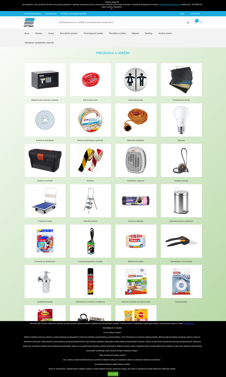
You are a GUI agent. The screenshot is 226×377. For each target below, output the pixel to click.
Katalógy (148, 33)
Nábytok (135, 33)
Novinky (38, 33)
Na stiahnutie (50, 13)
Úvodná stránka (165, 33)
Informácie (195, 13)
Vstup (182, 13)
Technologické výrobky (93, 33)
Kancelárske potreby (69, 33)
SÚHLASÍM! (113, 374)
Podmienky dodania (32, 13)
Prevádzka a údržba (117, 33)
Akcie (26, 33)
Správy (51, 33)
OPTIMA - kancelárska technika (73, 13)
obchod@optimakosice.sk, (170, 4)
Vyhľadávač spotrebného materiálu (39, 42)
